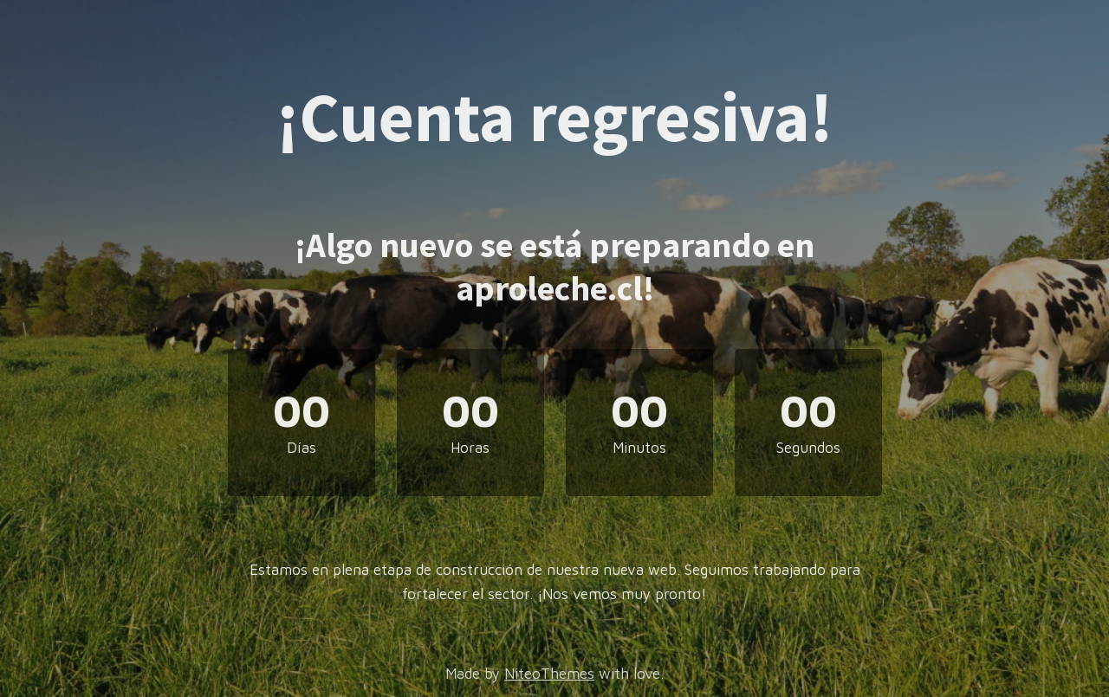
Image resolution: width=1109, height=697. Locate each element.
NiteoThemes (549, 673)
